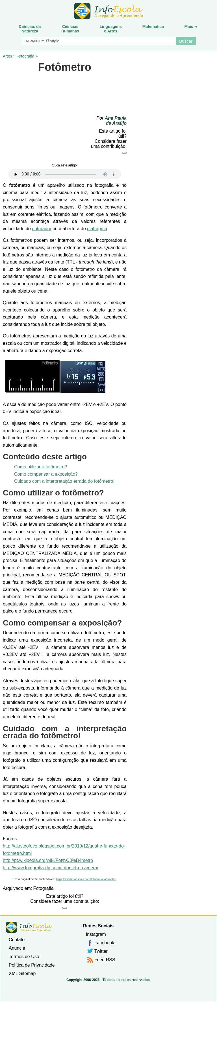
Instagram (96, 934)
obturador (41, 228)
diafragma (97, 228)
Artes (7, 56)
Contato (17, 939)
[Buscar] (98, 41)
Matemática (153, 26)
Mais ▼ (191, 26)
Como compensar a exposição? (46, 474)
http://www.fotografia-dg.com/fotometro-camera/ (50, 867)
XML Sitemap (22, 973)
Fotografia (25, 56)
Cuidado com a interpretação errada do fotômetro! (64, 481)
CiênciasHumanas (70, 28)
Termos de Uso (24, 956)
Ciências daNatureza (30, 28)
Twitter (101, 951)
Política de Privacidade (32, 965)
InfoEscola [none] (29, 927)
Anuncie (17, 948)
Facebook (104, 942)
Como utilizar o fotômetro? (40, 466)
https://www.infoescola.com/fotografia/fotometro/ (86, 879)
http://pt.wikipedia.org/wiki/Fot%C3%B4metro (48, 860)
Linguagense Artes (111, 28)
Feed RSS (104, 959)
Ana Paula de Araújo (116, 121)
